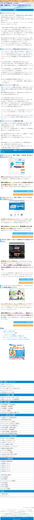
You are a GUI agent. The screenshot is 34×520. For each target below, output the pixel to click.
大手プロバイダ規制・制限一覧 (10, 412)
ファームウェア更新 (7, 452)
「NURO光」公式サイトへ (26, 282)
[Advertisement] (17, 370)
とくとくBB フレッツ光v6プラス (11, 388)
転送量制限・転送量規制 (8, 404)
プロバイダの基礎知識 (6, 458)
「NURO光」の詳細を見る (26, 279)
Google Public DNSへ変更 (9, 454)
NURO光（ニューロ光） (8, 392)
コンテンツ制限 (6, 410)
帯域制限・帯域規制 (7, 406)
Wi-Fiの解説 (5, 486)
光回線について (6, 463)
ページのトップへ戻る (28, 507)
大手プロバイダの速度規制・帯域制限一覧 (14, 336)
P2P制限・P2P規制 (7, 408)
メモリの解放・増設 (7, 444)
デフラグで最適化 (7, 450)
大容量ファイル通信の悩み (9, 417)
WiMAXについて (6, 471)
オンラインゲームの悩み (8, 421)
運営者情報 (5, 493)
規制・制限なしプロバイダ (7, 382)
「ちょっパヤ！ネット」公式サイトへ (23, 325)
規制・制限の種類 (5, 402)
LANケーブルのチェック (8, 440)
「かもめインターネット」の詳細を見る (23, 233)
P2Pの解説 (5, 482)
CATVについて (6, 469)
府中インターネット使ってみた (10, 397)
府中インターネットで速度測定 (10, 399)
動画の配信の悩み (7, 419)
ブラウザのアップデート (8, 456)
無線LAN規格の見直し (8, 448)
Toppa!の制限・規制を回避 (9, 431)
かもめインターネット (8, 386)
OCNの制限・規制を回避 (9, 427)
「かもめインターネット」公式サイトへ (22, 236)
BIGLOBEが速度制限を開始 (9, 433)
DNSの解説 (5, 484)
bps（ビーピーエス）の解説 (10, 332)
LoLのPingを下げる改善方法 (10, 425)
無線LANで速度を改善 (7, 63)
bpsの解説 (4, 478)
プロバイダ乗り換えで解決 (7, 415)
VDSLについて (6, 465)
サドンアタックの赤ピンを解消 (10, 423)
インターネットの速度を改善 (8, 436)
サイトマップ (5, 495)
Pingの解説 (5, 476)
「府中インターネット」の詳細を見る (23, 191)
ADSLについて (6, 467)
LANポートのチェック (8, 442)
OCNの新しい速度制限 (8, 429)
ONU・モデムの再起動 (8, 438)
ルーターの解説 (6, 488)
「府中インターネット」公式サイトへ (23, 194)
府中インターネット (7, 384)
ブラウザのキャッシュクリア (10, 446)
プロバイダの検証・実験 (7, 395)
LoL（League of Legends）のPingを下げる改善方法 (17, 339)
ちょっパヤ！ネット (7, 390)
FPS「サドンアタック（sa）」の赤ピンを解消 (15, 337)
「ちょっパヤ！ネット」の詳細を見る (23, 322)
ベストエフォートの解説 (10, 334)
